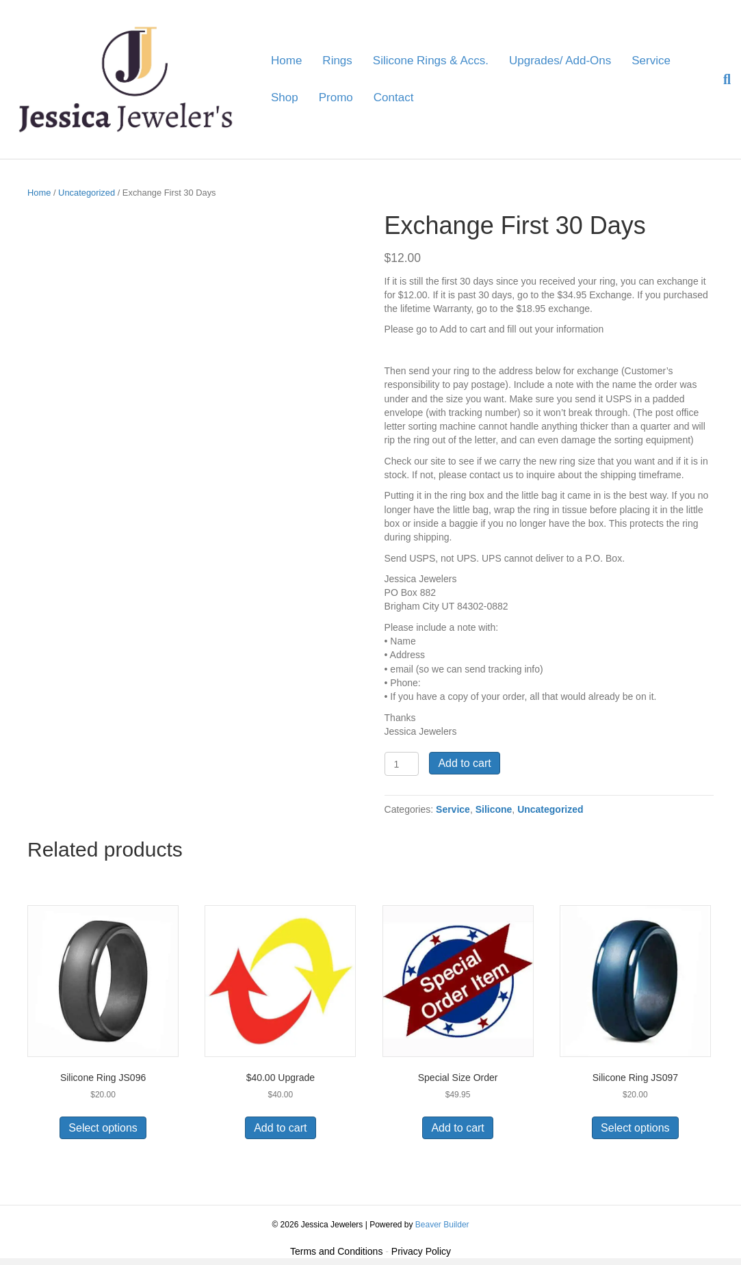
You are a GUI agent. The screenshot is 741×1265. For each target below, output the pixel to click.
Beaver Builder (442, 1224)
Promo (336, 97)
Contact (394, 97)
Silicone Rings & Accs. (431, 60)
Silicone (494, 809)
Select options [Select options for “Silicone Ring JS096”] (103, 1128)
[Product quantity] (402, 764)
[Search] (722, 79)
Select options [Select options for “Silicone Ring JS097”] (635, 1128)
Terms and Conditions (336, 1251)
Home (286, 60)
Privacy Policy (421, 1251)
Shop (284, 97)
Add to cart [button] (280, 1128)
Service (651, 60)
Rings (337, 60)
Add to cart (464, 763)
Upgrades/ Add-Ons (560, 60)
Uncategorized (86, 192)
